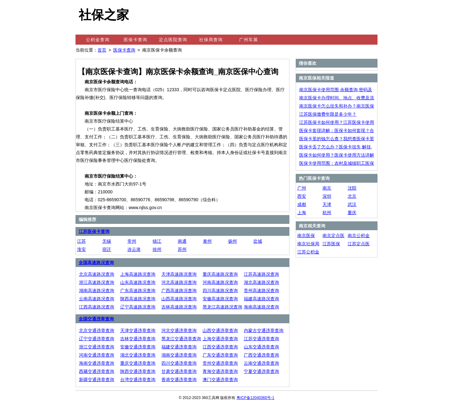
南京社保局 (308, 243)
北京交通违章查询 (96, 330)
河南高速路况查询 (220, 282)
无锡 (106, 241)
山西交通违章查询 (220, 330)
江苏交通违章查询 (261, 338)
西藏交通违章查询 (96, 371)
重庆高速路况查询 (220, 274)
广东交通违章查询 (220, 355)
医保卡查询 (135, 39)
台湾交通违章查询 (137, 379)
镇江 (157, 241)
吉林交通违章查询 (137, 338)
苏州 (182, 249)
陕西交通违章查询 (137, 371)
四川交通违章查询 (179, 363)
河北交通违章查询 (179, 330)
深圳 (326, 196)
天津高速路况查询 (179, 274)
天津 (326, 204)
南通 (182, 241)
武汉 (352, 204)
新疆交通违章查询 (96, 379)
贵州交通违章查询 (220, 363)
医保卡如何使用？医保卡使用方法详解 (336, 155)
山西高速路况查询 (179, 298)
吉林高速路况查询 (179, 306)
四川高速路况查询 (220, 290)
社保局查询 (211, 39)
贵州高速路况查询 (261, 290)
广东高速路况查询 (137, 290)
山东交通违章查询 (261, 346)
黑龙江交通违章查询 (181, 338)
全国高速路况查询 (96, 262)
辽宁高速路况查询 (137, 306)
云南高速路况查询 (96, 298)
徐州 (157, 249)
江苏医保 (331, 243)
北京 (352, 196)
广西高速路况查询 (179, 290)
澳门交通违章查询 (220, 379)
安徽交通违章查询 (137, 346)
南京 (326, 188)
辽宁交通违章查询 (96, 338)
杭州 (326, 212)
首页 (102, 50)
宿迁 (106, 249)
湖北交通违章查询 (137, 355)
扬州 (232, 241)
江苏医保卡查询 (94, 231)
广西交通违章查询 (261, 355)
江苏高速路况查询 (261, 274)
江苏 (81, 241)
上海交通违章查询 (220, 338)
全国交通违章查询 (96, 318)
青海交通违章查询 (220, 371)
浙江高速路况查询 (96, 282)
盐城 (257, 241)
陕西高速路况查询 (137, 298)
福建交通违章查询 (179, 346)
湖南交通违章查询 (179, 355)
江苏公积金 (308, 251)
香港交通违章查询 (179, 379)
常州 (131, 241)
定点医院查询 (173, 39)
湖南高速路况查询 (96, 290)
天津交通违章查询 (137, 330)
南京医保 (306, 235)
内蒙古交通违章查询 (263, 330)
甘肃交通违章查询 (179, 371)
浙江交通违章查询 (96, 346)
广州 (301, 188)
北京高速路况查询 (96, 274)
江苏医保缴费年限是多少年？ (327, 114)
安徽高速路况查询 (220, 298)
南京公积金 (359, 235)
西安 (301, 196)
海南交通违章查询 (96, 363)
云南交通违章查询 (261, 363)
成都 (301, 204)
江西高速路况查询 (96, 306)
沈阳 (352, 188)
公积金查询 (97, 39)
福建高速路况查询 (261, 298)
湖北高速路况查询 (261, 282)
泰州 (207, 241)
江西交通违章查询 (220, 346)
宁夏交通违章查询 (261, 371)
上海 (301, 212)
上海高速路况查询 (137, 274)
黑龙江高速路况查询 (222, 306)
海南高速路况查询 (261, 306)
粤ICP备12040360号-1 (255, 398)
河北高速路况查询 (179, 282)
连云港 (134, 249)
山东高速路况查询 (137, 282)
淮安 (81, 249)
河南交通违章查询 (96, 355)
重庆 (352, 212)
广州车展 (248, 39)
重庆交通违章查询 (137, 363)
